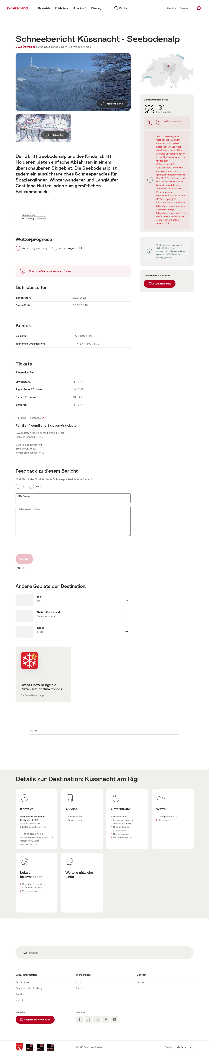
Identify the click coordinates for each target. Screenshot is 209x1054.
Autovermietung (76, 820)
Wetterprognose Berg (35, 248)
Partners (80, 988)
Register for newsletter (37, 1018)
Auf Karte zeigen (167, 71)
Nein (38, 486)
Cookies (20, 994)
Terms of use (22, 982)
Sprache (185, 8)
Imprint (19, 1000)
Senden (24, 558)
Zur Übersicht (26, 46)
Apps (79, 982)
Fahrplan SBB (75, 816)
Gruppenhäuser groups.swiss (121, 829)
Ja (23, 486)
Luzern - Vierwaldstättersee (75, 46)
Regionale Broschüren (33, 884)
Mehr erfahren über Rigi (73, 600)
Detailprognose (167, 816)
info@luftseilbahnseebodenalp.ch (36, 837)
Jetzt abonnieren (160, 283)
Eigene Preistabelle (31, 417)
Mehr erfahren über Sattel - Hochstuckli (73, 616)
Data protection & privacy (29, 988)
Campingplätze (121, 834)
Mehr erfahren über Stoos (73, 631)
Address (141, 982)
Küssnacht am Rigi (112, 779)
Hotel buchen (120, 816)
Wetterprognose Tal (70, 248)
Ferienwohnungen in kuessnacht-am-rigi (123, 822)
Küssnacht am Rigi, (47, 46)
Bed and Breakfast (123, 837)
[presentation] (38, 545)
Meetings (171, 8)
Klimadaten (164, 820)
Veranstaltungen (30, 891)
